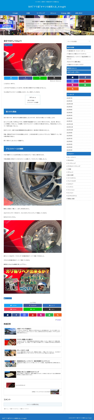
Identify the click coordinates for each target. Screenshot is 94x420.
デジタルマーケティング (74, 166)
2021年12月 (70, 124)
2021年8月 (69, 135)
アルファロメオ (72, 181)
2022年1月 (69, 121)
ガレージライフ (7, 298)
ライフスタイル (72, 178)
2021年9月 (69, 133)
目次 (31, 97)
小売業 (69, 169)
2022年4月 (69, 112)
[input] (79, 41)
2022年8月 (69, 109)
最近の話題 (70, 175)
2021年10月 (70, 130)
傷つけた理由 (31, 100)
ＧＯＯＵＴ (70, 184)
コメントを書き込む (33, 404)
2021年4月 (69, 147)
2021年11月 (70, 127)
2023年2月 (69, 101)
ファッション (71, 190)
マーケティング (72, 163)
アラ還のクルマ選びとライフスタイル (76, 54)
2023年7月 (69, 98)
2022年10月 (70, 104)
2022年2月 (69, 118)
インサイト (70, 187)
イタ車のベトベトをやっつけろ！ (75, 64)
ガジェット (70, 172)
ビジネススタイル (72, 196)
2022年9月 (69, 107)
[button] (89, 41)
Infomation (71, 160)
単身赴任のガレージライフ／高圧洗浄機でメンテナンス (79, 58)
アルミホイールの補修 (33, 102)
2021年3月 (69, 150)
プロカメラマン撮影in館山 (73, 62)
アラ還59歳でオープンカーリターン (76, 51)
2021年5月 (69, 144)
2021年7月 (69, 138)
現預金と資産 (71, 199)
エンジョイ (70, 193)
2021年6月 (69, 141)
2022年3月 (69, 115)
